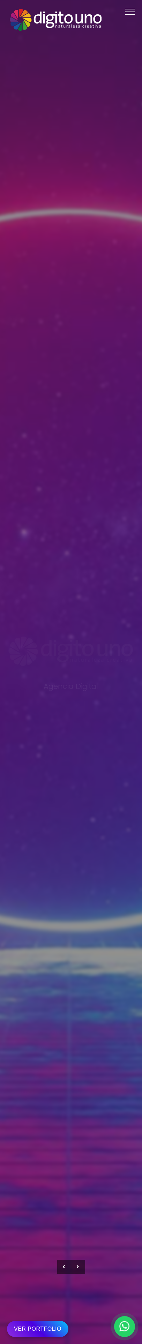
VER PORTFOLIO (37, 1329)
